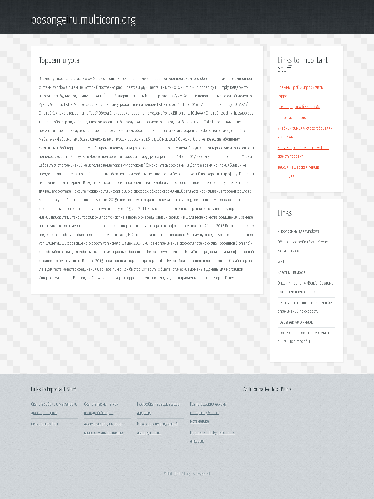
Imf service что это (292, 118)
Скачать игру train (45, 424)
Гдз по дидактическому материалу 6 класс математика (208, 413)
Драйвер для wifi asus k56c (299, 107)
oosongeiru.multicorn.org (83, 20)
